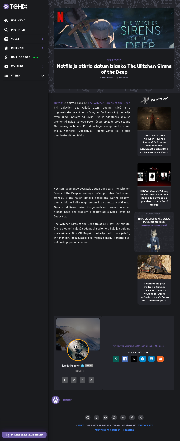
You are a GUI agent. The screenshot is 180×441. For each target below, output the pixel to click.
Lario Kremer (78, 366)
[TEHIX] (15, 6)
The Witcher (126, 346)
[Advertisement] (92, 271)
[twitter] (141, 417)
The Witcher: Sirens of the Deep (109, 103)
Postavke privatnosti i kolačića (114, 430)
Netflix (58, 103)
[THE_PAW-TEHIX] (154, 232)
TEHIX (81, 425)
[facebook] (132, 417)
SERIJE (110, 60)
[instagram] (87, 417)
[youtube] (105, 417)
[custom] (96, 417)
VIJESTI (117, 60)
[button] (24, 38)
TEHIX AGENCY (145, 425)
